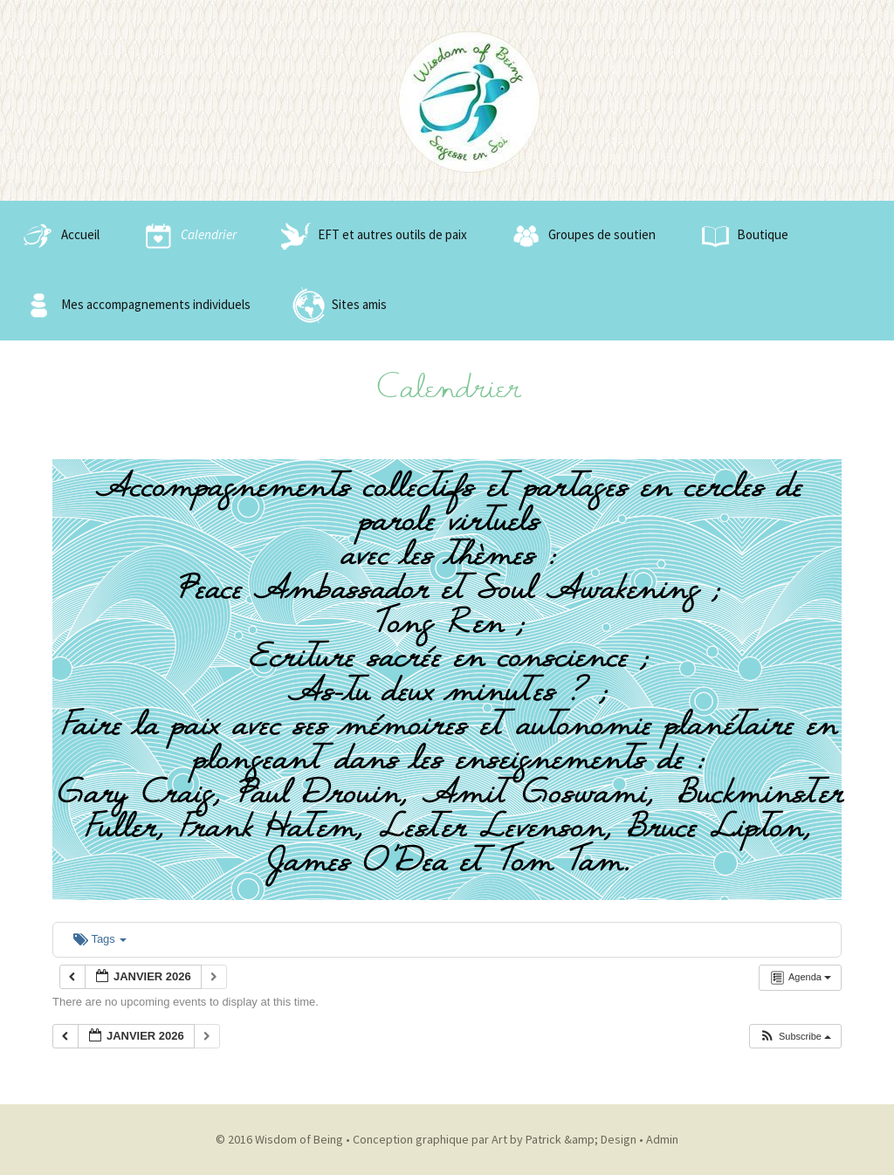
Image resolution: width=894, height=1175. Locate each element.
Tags (100, 938)
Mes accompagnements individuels (134, 305)
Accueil (58, 236)
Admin (662, 1139)
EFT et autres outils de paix (370, 236)
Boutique (740, 236)
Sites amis (337, 305)
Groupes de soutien (580, 236)
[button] (795, 1036)
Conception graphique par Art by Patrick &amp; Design (494, 1139)
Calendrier (187, 236)
